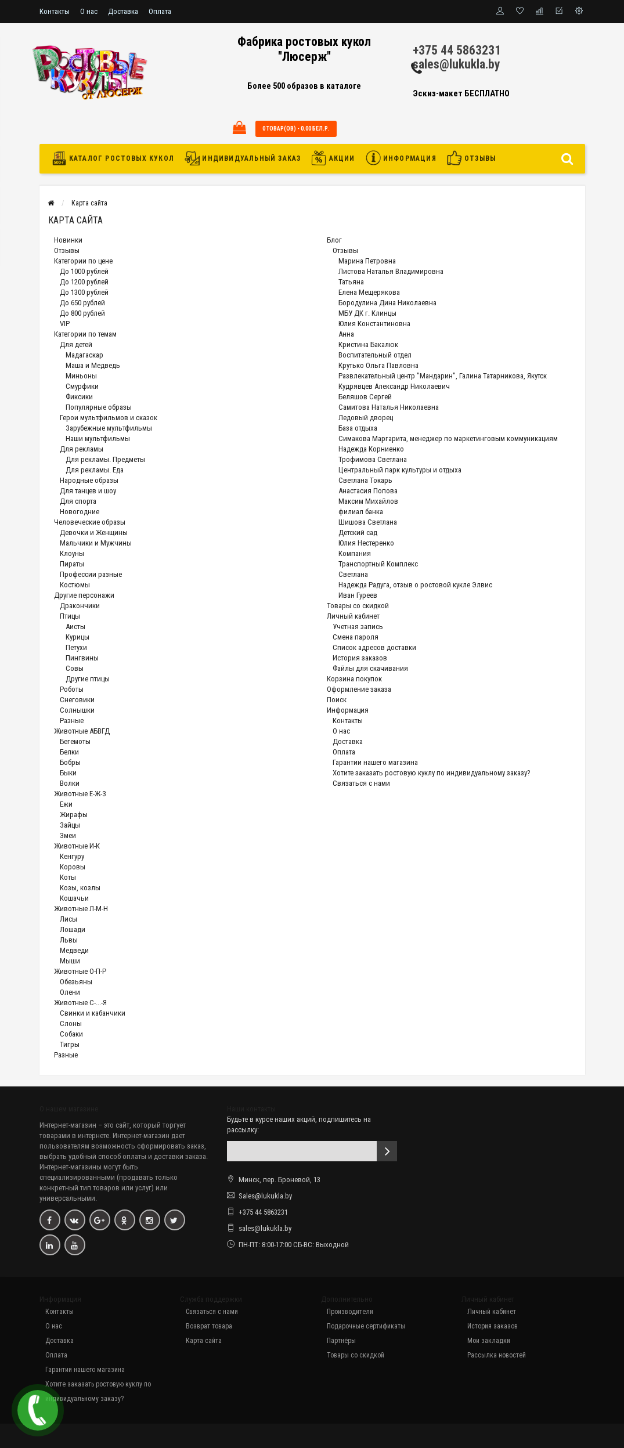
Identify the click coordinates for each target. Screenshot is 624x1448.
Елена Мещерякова (369, 292)
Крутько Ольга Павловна (378, 365)
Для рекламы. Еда (95, 469)
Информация (401, 157)
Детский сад (357, 532)
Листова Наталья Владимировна (390, 271)
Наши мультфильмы (98, 438)
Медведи (74, 950)
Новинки (68, 240)
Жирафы (74, 814)
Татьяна (351, 281)
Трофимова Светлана (372, 459)
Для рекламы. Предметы (105, 459)
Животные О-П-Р (80, 971)
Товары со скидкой (358, 605)
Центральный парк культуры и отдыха (399, 469)
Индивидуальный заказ (243, 157)
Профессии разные (91, 574)
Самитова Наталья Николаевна (388, 407)
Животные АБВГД (82, 731)
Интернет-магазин (67, 1125)
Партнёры (341, 1341)
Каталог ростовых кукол (116, 157)
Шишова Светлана (367, 522)
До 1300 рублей (84, 292)
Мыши (70, 960)
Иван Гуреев (357, 595)
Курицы (77, 637)
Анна (346, 334)
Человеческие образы (89, 522)
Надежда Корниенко (371, 449)
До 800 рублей (82, 313)
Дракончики (80, 605)
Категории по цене (83, 261)
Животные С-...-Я (80, 1002)
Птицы (70, 616)
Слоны (71, 1023)
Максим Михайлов (368, 501)
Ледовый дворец (365, 417)
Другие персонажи (84, 595)
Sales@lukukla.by (265, 1195)
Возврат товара (209, 1326)
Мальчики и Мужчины (96, 543)
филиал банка (360, 511)
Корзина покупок (354, 678)
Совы (75, 668)
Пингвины (82, 657)
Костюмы (75, 584)
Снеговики (77, 699)
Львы (69, 940)
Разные (72, 720)
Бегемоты (75, 741)
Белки (69, 752)
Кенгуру (72, 856)
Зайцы (70, 825)
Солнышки (77, 710)
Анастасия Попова (368, 490)
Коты (68, 877)
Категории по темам (85, 334)
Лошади (72, 929)
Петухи (76, 647)
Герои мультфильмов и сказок (108, 417)
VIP (65, 323)
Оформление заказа (359, 689)
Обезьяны (76, 981)
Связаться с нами (361, 783)
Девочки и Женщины (94, 532)
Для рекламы (81, 449)
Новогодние (79, 511)
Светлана (353, 574)
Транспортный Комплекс (378, 563)
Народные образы (89, 480)
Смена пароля (355, 637)
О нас (89, 11)
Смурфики (82, 386)
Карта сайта (89, 203)
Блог (334, 240)
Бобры (70, 762)
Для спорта (78, 501)
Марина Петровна (367, 261)
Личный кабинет (353, 616)
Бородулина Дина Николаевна (387, 302)
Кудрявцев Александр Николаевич (394, 386)
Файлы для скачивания (370, 668)
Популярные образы (99, 407)
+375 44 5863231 (457, 50)
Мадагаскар (84, 355)
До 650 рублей (82, 302)
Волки (70, 783)
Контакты (54, 11)
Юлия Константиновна (374, 323)
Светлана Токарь (365, 480)
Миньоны (81, 375)
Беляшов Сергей (365, 396)
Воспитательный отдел (375, 355)
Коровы (72, 866)
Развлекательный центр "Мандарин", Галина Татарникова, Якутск (442, 375)
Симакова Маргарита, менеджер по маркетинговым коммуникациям (448, 438)
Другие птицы (88, 678)
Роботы (72, 689)
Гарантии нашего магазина (375, 762)
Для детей (76, 344)
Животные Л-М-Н (81, 908)
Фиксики (79, 396)
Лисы (68, 919)
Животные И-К (77, 846)
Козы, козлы (80, 887)
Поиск (337, 699)
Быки (68, 772)
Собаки (71, 1034)
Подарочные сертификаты (366, 1326)
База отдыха (357, 428)
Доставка (123, 11)
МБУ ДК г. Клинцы (367, 313)
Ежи (66, 804)
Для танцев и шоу (88, 490)
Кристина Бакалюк (368, 344)
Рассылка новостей (496, 1355)
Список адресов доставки (374, 647)
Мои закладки (488, 1341)
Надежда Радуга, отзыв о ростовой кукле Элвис (415, 584)
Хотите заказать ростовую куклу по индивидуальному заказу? (432, 772)
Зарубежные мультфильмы (109, 428)
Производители (350, 1312)
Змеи (68, 835)
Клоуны (72, 553)
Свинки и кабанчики (92, 1013)
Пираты (72, 563)
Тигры (70, 1044)
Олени (70, 992)
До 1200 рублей (84, 281)
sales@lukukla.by (456, 64)
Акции (333, 157)
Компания (354, 553)
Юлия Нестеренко (366, 543)
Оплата (160, 11)
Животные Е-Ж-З (80, 793)
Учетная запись (358, 626)
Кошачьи (74, 898)
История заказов (360, 657)
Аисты (75, 626)
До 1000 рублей (84, 271)
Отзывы (471, 157)
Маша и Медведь (93, 365)
